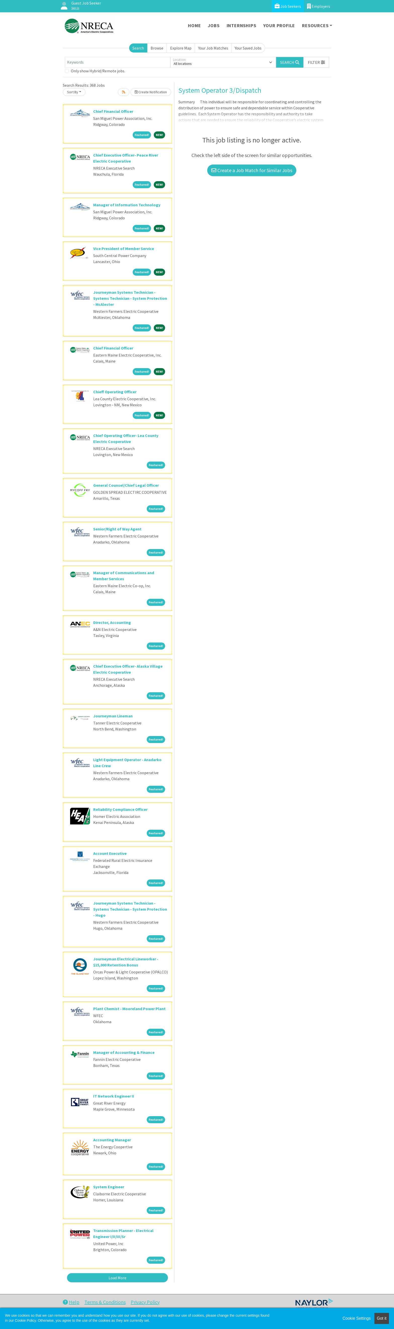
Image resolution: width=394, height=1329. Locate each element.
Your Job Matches (213, 48)
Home (194, 25)
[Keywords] (117, 62)
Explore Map (180, 48)
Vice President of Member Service (123, 248)
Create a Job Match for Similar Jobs (251, 170)
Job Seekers (288, 6)
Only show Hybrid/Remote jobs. (98, 70)
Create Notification (151, 92)
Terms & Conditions (105, 1302)
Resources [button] (315, 25)
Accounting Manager (112, 1139)
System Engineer (108, 1186)
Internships (241, 25)
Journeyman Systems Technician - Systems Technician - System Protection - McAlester (130, 298)
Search (138, 48)
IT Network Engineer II (113, 1096)
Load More (117, 1277)
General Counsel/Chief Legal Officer (126, 485)
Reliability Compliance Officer (120, 809)
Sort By (72, 92)
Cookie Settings (356, 1318)
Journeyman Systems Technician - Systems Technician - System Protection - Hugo (130, 909)
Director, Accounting (112, 622)
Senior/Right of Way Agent (117, 528)
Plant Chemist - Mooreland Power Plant (129, 1008)
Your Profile (279, 25)
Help (71, 1302)
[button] (316, 62)
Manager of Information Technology (126, 204)
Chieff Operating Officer (114, 391)
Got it (381, 1318)
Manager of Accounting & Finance (124, 1052)
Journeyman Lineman (113, 715)
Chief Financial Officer (113, 111)
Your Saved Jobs (248, 48)
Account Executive (110, 853)
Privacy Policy (145, 1302)
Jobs (213, 25)
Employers (318, 6)
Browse (157, 48)
